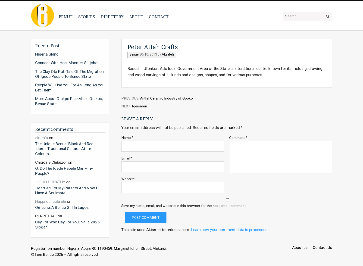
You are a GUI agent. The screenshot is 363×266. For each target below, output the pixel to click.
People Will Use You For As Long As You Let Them (69, 88)
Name (127, 138)
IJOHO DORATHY (50, 182)
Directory (112, 16)
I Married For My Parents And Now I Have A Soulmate (66, 190)
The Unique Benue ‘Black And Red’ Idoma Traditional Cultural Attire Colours (64, 148)
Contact (159, 16)
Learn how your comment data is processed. (230, 230)
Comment (238, 138)
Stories (86, 16)
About (136, 16)
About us (299, 248)
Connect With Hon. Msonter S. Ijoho (66, 63)
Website (128, 179)
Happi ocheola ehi (50, 201)
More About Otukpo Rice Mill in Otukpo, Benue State (69, 101)
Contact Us (322, 248)
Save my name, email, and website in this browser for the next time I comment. (183, 206)
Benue (66, 16)
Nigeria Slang (47, 54)
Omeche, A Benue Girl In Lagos (62, 207)
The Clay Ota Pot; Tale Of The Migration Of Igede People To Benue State (69, 74)
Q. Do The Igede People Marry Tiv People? (64, 171)
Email (126, 158)
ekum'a (41, 138)
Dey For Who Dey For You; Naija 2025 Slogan (67, 224)
